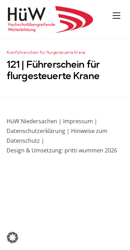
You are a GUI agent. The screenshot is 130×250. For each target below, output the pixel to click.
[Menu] (116, 15)
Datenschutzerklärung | (38, 131)
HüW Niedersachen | (35, 121)
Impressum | (80, 121)
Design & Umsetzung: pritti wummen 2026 (62, 150)
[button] (12, 237)
